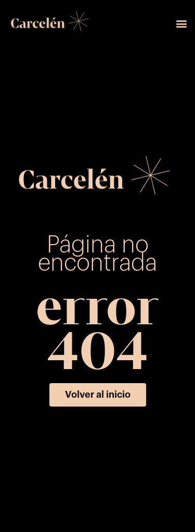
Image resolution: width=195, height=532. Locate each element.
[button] (181, 23)
